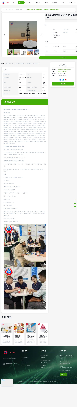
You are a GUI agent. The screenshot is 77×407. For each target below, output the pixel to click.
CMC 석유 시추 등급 (45, 360)
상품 (23, 360)
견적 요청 (55, 2)
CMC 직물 (43, 357)
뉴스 (63, 2)
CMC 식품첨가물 (44, 355)
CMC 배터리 (43, 365)
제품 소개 (21, 2)
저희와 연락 (24, 362)
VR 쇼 (29, 2)
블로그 (70, 2)
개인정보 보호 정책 (26, 365)
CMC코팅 (43, 367)
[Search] (75, 2)
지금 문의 (63, 83)
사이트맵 (24, 367)
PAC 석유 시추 (44, 362)
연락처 (46, 2)
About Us (38, 2)
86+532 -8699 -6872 (62, 71)
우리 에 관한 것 (25, 357)
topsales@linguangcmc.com (64, 69)
